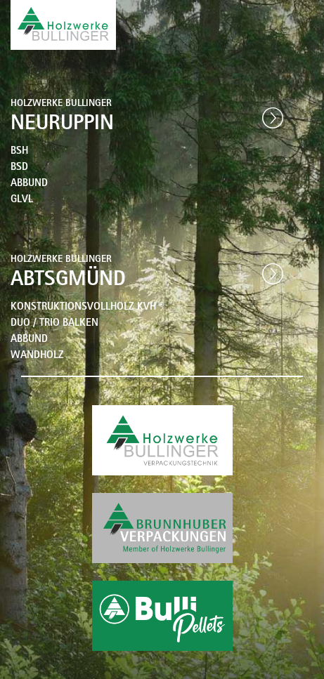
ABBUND (29, 184)
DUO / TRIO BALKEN (54, 324)
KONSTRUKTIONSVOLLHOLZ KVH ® (87, 308)
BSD (19, 168)
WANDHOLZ (37, 356)
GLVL (22, 200)
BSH (19, 152)
